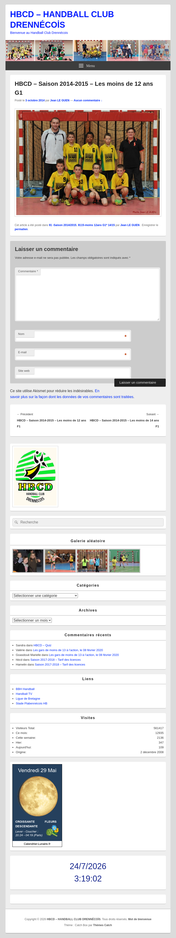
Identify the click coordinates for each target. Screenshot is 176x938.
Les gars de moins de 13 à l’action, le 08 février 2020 (68, 650)
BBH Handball (25, 689)
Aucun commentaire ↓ (88, 100)
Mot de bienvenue (139, 919)
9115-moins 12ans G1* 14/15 (96, 225)
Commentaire (28, 271)
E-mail (22, 352)
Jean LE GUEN (59, 100)
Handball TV (24, 693)
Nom (21, 334)
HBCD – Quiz (42, 645)
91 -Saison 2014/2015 (62, 225)
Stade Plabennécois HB (31, 703)
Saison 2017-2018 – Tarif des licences (55, 659)
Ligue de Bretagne (28, 698)
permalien (21, 229)
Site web (24, 370)
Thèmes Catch (102, 925)
